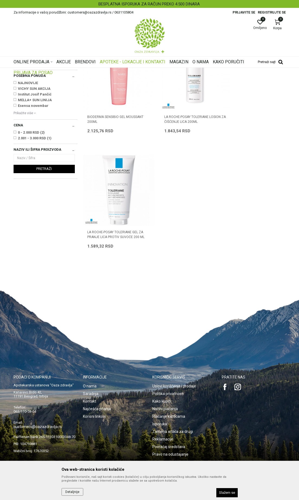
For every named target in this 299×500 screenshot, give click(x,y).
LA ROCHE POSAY (32, 132)
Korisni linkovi (94, 399)
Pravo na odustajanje (170, 437)
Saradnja (90, 376)
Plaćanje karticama (168, 399)
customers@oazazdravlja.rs (38, 409)
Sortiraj (169, 79)
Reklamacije (162, 421)
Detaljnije (72, 492)
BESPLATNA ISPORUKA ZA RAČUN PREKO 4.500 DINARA (149, 4)
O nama (90, 368)
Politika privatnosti (168, 376)
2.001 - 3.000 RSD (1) (35, 206)
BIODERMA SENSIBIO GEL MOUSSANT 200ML (106, 179)
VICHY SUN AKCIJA (34, 156)
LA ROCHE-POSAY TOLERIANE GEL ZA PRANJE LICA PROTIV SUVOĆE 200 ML (251, 182)
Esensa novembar (33, 173)
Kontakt (89, 383)
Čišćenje (22, 97)
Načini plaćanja (165, 391)
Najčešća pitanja (97, 391)
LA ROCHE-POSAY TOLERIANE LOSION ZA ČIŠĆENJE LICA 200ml (182, 179)
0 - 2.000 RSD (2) (31, 200)
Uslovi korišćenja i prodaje (174, 368)
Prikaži (216, 79)
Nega (20, 102)
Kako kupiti (161, 383)
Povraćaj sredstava (168, 429)
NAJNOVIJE (28, 151)
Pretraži (44, 236)
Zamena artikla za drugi (172, 414)
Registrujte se (272, 12)
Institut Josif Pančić (35, 162)
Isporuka (159, 406)
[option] (149, 4)
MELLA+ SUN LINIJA (35, 168)
